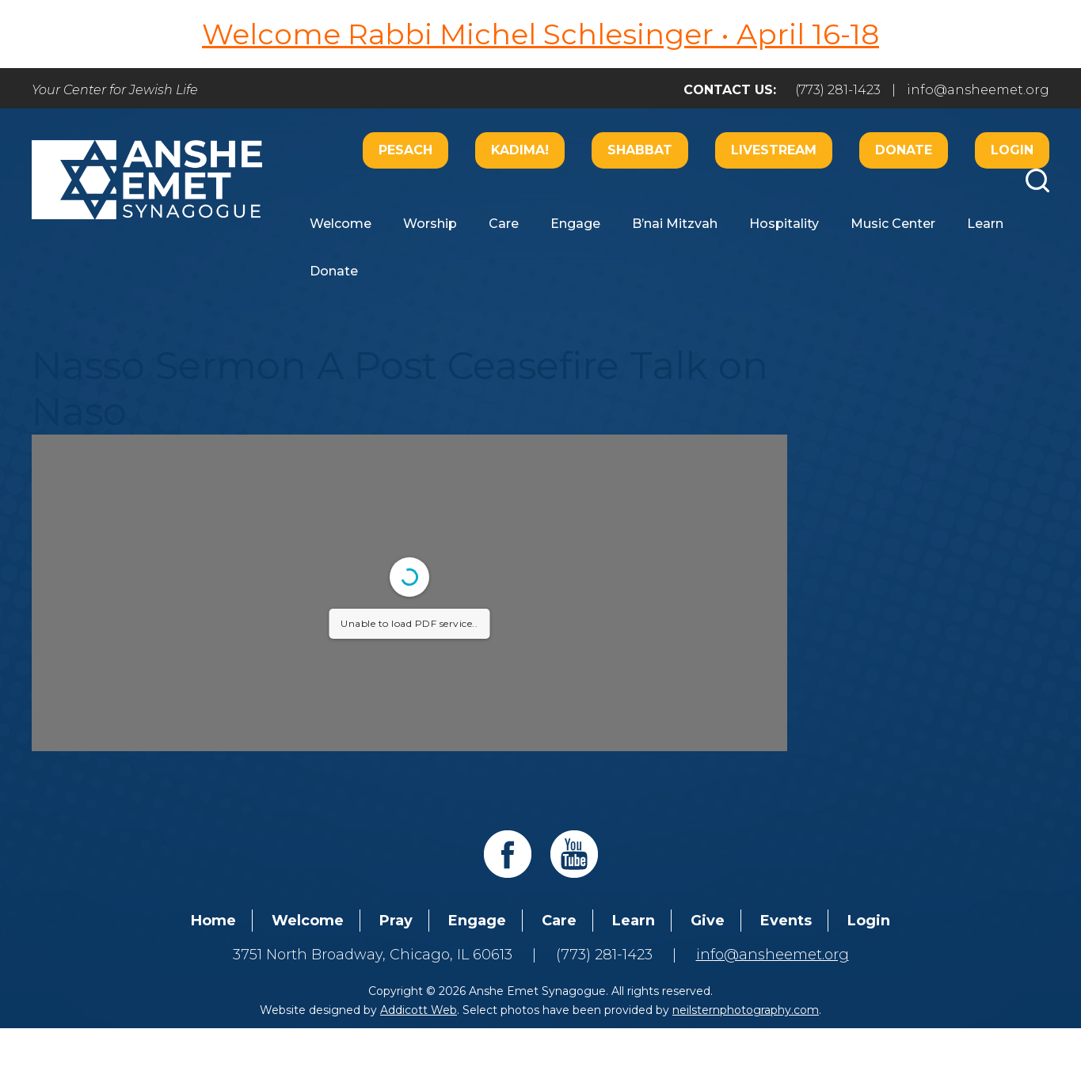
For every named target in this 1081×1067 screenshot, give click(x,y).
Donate (903, 150)
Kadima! (520, 150)
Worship (430, 223)
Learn (985, 223)
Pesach (405, 150)
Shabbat (639, 150)
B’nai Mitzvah (674, 223)
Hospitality (784, 223)
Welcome (340, 223)
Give (708, 920)
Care (504, 223)
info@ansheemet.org (978, 89)
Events (786, 920)
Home (213, 920)
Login (1012, 150)
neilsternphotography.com (745, 1010)
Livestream (773, 150)
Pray (396, 920)
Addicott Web (418, 1010)
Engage (575, 223)
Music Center (893, 223)
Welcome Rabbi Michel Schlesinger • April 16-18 (540, 34)
